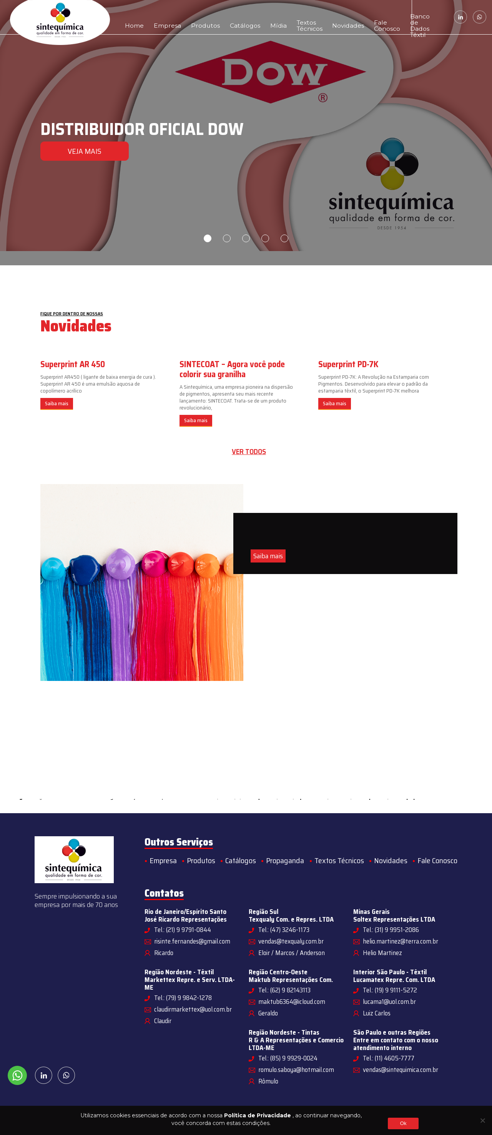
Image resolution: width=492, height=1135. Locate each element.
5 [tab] (284, 238)
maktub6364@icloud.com (291, 1001)
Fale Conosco (335, 17)
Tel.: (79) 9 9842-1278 (183, 998)
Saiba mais (56, 403)
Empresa (157, 17)
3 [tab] (246, 238)
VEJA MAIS (84, 151)
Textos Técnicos (268, 17)
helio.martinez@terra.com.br (400, 941)
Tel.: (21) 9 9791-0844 (182, 930)
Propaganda (285, 860)
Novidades (306, 17)
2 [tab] (227, 238)
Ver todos (249, 451)
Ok (403, 1123)
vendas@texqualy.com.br (291, 941)
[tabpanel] (246, 132)
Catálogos (217, 17)
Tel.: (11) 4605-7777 (388, 1058)
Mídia (243, 17)
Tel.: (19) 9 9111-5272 (390, 990)
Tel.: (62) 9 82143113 (284, 990)
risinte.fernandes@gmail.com (192, 941)
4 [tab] (265, 238)
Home (131, 17)
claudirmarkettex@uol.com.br (193, 1009)
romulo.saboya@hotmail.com (296, 1069)
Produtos (186, 17)
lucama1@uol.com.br (389, 1001)
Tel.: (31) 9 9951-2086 (391, 930)
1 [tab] (207, 238)
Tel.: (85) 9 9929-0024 (287, 1058)
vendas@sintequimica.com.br (400, 1069)
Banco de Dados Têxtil (377, 17)
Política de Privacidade (257, 1115)
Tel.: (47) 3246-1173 (283, 930)
